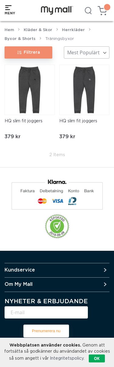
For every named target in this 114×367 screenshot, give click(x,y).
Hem (9, 30)
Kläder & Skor (38, 30)
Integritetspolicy (67, 358)
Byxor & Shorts (20, 39)
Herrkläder (73, 30)
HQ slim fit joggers (24, 121)
